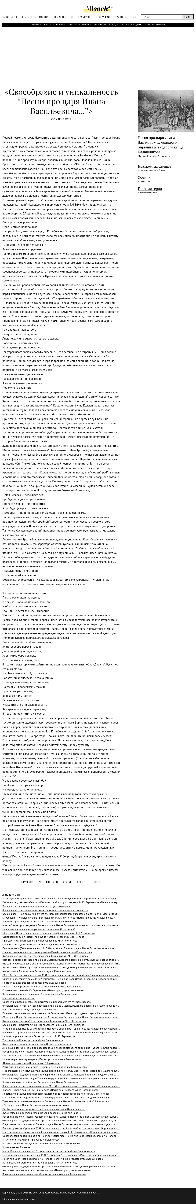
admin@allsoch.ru (89, 1192)
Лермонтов (62, 25)
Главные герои (150, 189)
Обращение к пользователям (18, 1199)
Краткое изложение (154, 166)
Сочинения (48, 25)
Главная (35, 25)
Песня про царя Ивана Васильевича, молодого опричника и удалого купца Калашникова (117, 25)
